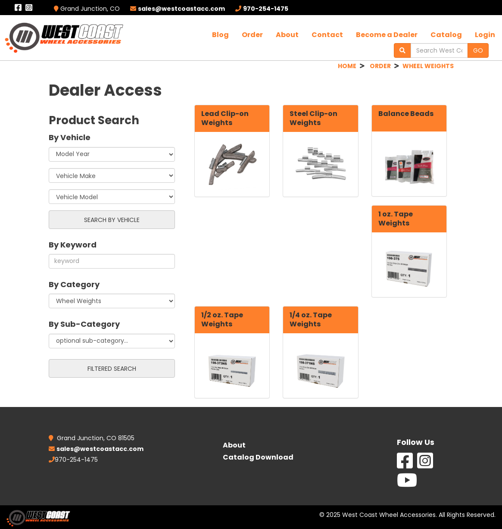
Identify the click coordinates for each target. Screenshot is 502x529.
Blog (220, 34)
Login (485, 34)
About (287, 34)
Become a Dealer (387, 34)
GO (478, 50)
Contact (327, 34)
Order (252, 34)
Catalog (446, 34)
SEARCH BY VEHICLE (112, 220)
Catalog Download (258, 457)
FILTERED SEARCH (111, 368)
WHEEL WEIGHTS (428, 66)
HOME (347, 66)
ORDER (380, 66)
